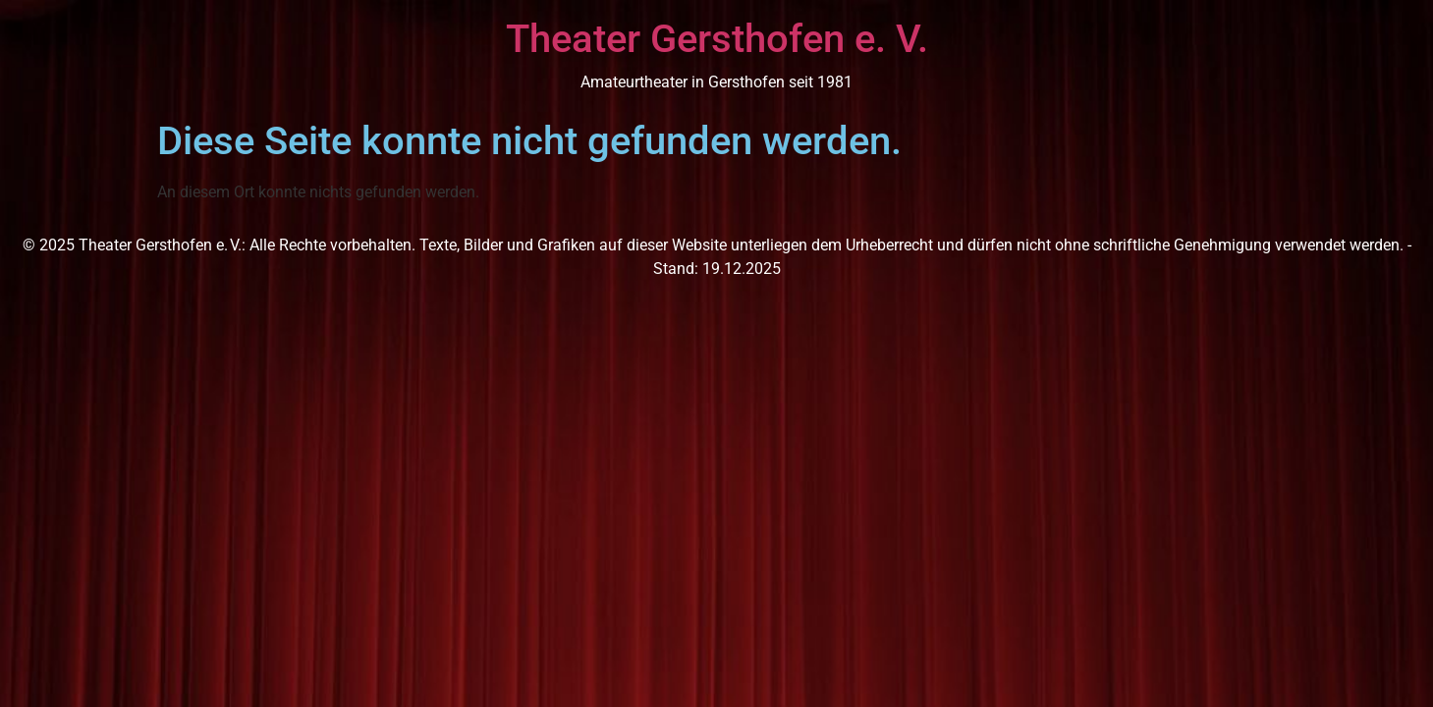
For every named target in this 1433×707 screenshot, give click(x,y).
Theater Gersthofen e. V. (717, 39)
